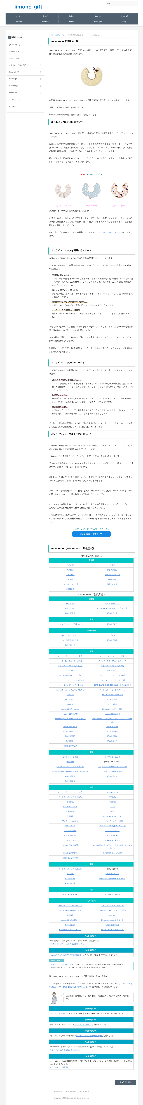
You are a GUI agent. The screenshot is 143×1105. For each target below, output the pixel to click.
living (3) (12, 106)
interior (71, 22)
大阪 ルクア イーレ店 (70, 584)
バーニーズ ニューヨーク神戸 (70, 792)
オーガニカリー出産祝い (59, 1067)
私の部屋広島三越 (112, 874)
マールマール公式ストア (109, 232)
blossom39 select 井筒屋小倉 (112, 920)
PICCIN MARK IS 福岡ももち (112, 930)
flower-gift (124, 16)
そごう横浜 (112, 704)
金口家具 (70, 874)
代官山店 (70, 565)
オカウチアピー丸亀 (112, 894)
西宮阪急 (70, 802)
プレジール (70, 671)
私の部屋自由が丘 (70, 727)
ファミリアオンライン (82, 1025)
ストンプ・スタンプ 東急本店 (112, 666)
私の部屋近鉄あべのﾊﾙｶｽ (112, 853)
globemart (70, 762)
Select (71, 16)
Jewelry (19, 22)
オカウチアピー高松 (70, 894)
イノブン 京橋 (70, 840)
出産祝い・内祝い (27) (17, 65)
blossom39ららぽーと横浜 (112, 709)
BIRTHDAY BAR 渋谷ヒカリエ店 (112, 680)
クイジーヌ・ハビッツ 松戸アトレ (112, 690)
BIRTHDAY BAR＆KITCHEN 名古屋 (70, 767)
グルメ (45, 16)
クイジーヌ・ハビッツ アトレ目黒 (112, 675)
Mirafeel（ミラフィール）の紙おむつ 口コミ (67, 944)
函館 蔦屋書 (70, 604)
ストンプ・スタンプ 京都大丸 (70, 797)
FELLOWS (70, 704)
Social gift (98, 22)
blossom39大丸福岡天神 (70, 920)
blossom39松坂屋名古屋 (112, 771)
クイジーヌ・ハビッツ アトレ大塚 (70, 685)
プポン (112, 635)
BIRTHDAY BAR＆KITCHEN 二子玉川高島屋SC (112, 685)
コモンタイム (70, 826)
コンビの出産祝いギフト (59, 1013)
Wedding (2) (13, 86)
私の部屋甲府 (70, 645)
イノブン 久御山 (70, 831)
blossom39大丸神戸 (112, 840)
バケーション (70, 699)
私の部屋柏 (70, 741)
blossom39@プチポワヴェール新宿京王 (70, 719)
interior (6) (13, 92)
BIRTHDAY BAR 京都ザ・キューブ (112, 826)
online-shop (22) (15, 58)
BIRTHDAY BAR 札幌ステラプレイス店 (112, 608)
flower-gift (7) (14, 72)
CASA (112, 807)
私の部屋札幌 (70, 613)
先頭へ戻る (127, 1082)
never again (112, 915)
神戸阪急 (112, 797)
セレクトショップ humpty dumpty (89, 1036)
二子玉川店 (70, 575)
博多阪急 (70, 915)
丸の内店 (70, 570)
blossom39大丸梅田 (70, 845)
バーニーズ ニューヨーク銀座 (70, 661)
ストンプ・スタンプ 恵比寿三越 (70, 666)
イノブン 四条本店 (112, 831)
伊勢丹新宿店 (112, 570)
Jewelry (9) (13, 79)
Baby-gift (98, 16)
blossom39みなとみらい (70, 709)
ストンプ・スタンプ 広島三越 (70, 869)
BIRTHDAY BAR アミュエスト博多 (112, 910)
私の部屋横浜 (112, 736)
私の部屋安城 (112, 776)
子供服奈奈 (70, 811)
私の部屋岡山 (70, 879)
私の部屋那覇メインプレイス (70, 930)
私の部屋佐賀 (70, 925)
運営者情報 (58, 1092)
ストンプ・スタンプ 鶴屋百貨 (112, 906)
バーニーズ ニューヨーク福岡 (70, 906)
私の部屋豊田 (70, 776)
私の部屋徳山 (70, 883)
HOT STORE (70, 608)
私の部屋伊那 (112, 640)
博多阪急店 (70, 589)
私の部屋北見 (112, 613)
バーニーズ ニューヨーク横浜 (112, 656)
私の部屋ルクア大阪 (70, 858)
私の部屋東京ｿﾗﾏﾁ (70, 731)
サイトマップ (84, 1092)
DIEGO (112, 811)
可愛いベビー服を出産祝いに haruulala (65, 1050)
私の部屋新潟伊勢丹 (70, 640)
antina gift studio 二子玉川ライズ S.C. (70, 690)
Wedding (45, 22)
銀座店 (112, 565)
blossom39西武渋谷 (112, 714)
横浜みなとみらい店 (112, 575)
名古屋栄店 (70, 579)
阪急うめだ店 (112, 584)
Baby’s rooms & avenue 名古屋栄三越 (112, 767)
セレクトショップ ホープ (70, 635)
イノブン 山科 (112, 835)
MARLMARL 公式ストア (91, 534)
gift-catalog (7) (14, 45)
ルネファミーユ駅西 (112, 757)
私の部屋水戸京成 (70, 746)
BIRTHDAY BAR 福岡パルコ (70, 910)
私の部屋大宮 (112, 741)
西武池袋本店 (112, 671)
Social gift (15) (14, 99)
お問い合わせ (71, 1092)
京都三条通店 (112, 579)
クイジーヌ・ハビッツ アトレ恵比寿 (70, 680)
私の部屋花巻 (112, 624)
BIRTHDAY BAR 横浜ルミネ (112, 695)
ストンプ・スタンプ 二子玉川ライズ (112, 661)
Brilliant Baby (112, 699)
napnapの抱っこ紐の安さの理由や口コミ (65, 955)
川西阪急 (112, 802)
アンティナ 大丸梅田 (70, 821)
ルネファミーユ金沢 (70, 757)
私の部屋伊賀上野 (70, 853)
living (124, 22)
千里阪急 (70, 816)
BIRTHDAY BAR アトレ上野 (70, 675)
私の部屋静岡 (70, 781)
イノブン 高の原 (70, 835)
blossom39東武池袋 (70, 714)
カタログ (18, 16)
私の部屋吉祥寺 (112, 731)
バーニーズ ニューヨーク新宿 (70, 656)
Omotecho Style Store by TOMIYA (112, 879)
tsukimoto (70, 695)
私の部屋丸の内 (112, 727)
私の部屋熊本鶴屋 (112, 925)
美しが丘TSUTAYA (112, 604)
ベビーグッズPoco (70, 807)
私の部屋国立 (70, 736)
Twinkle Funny (112, 792)
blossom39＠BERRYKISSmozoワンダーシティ (70, 771)
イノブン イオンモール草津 (112, 821)
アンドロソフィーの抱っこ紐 (61, 964)
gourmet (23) (14, 51)
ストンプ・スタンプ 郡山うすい (70, 624)
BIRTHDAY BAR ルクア (112, 816)
